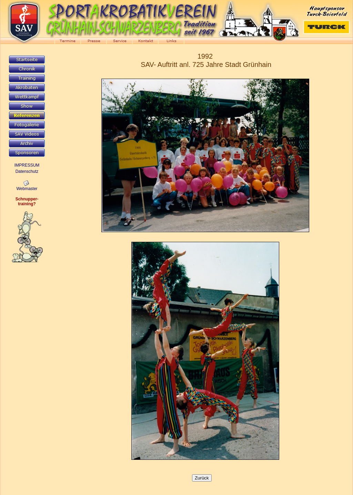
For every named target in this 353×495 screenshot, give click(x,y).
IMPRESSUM (27, 165)
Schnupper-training (27, 201)
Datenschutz (27, 171)
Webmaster (26, 188)
